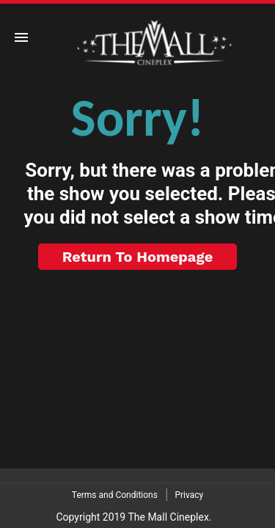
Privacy (189, 495)
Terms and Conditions (115, 495)
